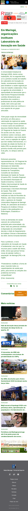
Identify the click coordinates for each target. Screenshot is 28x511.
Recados (14, 489)
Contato (14, 495)
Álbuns (14, 482)
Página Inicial (14, 479)
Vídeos (14, 485)
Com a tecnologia (14, 508)
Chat (14, 498)
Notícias (14, 492)
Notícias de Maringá (7, 52)
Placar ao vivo (14, 501)
